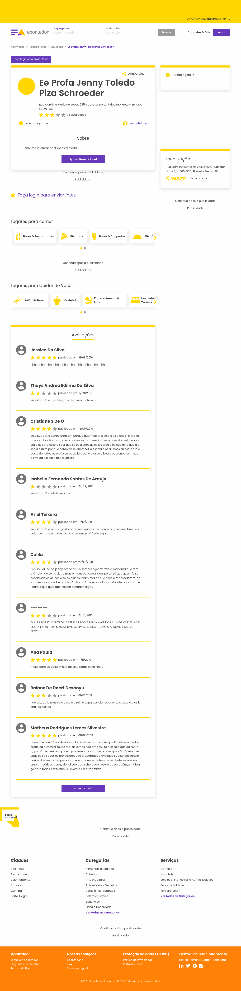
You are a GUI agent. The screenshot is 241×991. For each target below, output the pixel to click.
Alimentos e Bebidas (100, 869)
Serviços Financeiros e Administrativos (186, 880)
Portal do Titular (133, 964)
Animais (91, 874)
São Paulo (18, 869)
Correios (166, 869)
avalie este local (83, 159)
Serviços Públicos (172, 885)
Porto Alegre (19, 896)
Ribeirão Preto (119, 105)
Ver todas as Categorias (103, 913)
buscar (166, 32)
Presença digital (77, 968)
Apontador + (75, 960)
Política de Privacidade (138, 960)
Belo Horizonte (20, 880)
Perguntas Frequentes (25, 964)
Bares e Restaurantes (100, 891)
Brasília (16, 885)
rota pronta (186, 178)
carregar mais (83, 788)
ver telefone (138, 123)
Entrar (221, 32)
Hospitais (166, 874)
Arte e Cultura (95, 880)
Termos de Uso (20, 968)
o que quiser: (62, 28)
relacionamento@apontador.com (202, 960)
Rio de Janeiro (20, 874)
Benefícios (93, 902)
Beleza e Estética (97, 896)
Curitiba (16, 891)
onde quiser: (113, 28)
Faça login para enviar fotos (30, 59)
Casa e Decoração (99, 907)
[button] (81, 248)
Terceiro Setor (169, 891)
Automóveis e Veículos (101, 885)
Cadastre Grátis (199, 32)
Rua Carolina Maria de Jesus (59, 105)
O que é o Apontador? (25, 960)
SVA (69, 964)
